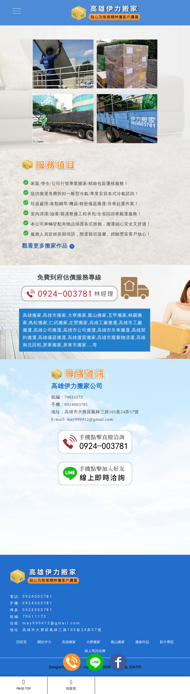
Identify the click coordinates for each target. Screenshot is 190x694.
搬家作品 (142, 642)
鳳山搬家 (118, 642)
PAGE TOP (23, 684)
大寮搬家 (93, 642)
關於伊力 (44, 642)
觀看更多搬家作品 (48, 246)
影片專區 (167, 642)
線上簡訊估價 (95, 651)
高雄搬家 (69, 642)
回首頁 (71, 684)
